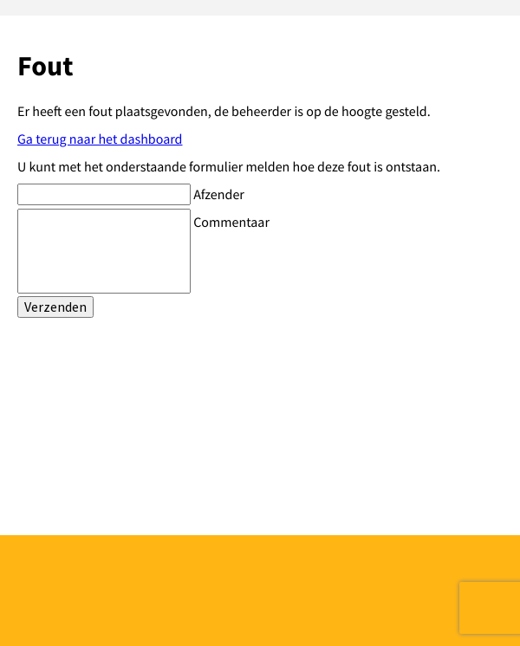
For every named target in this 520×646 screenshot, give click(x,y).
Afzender (218, 194)
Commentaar (231, 222)
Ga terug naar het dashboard (99, 139)
